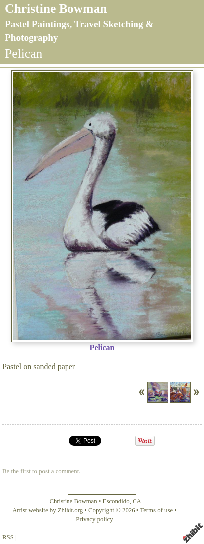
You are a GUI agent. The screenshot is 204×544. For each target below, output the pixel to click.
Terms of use (156, 510)
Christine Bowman (56, 8)
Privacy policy (94, 519)
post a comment (59, 471)
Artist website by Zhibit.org (47, 510)
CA (137, 501)
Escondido (116, 501)
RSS (8, 537)
